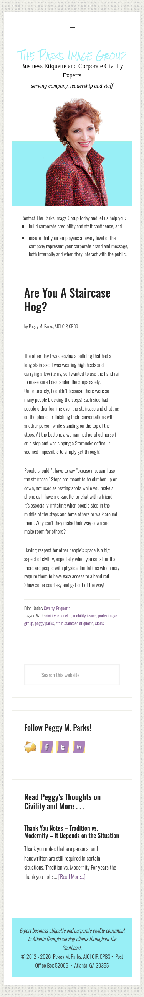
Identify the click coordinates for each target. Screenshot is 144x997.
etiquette (64, 615)
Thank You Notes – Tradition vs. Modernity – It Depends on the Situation (71, 831)
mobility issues (84, 615)
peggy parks (44, 623)
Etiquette (63, 608)
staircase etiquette (78, 623)
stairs (99, 623)
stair (59, 623)
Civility (49, 608)
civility (50, 615)
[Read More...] (72, 876)
